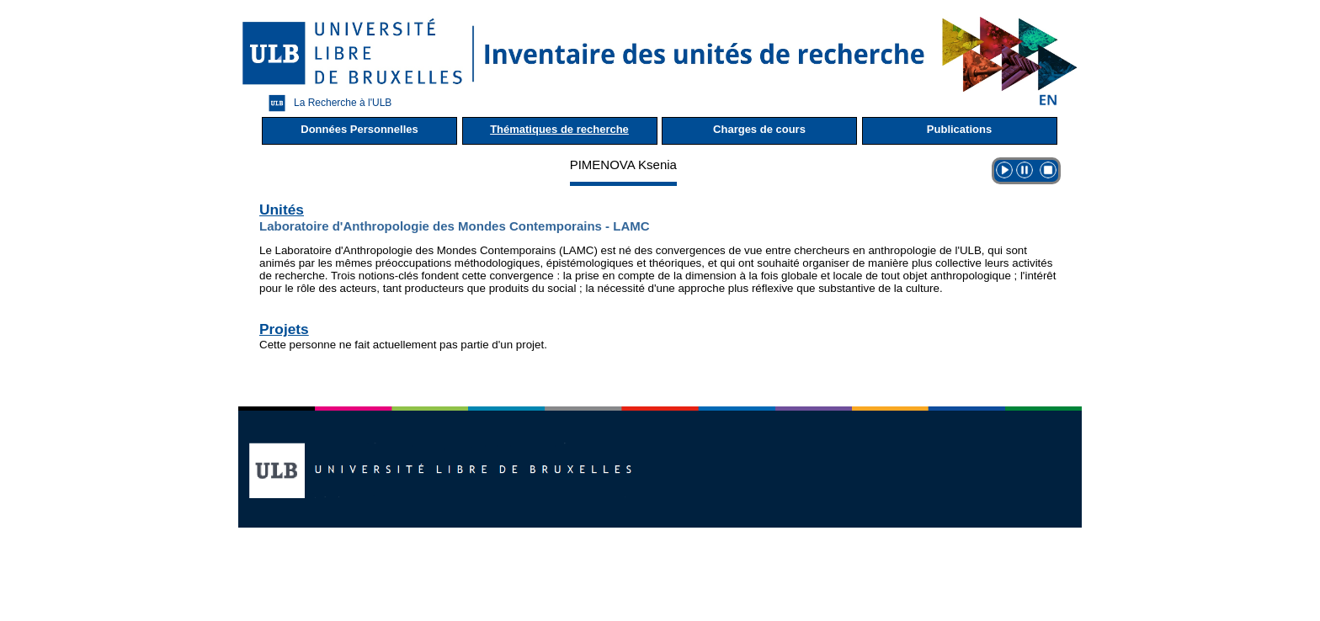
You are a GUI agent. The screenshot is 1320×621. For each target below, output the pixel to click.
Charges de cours (759, 129)
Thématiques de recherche (559, 129)
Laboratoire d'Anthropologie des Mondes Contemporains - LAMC (454, 226)
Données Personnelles (359, 129)
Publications (959, 129)
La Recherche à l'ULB (325, 103)
